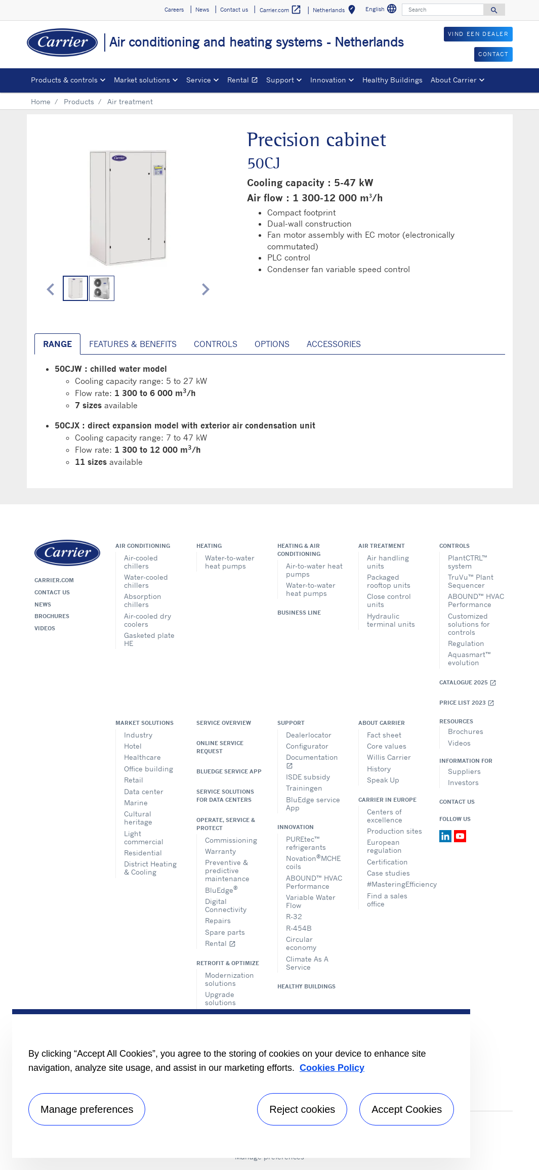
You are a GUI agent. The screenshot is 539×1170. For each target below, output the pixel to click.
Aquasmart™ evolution (469, 658)
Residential (143, 852)
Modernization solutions (229, 979)
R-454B (299, 928)
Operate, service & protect (225, 824)
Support (291, 722)
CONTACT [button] (493, 54)
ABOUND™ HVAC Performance (476, 600)
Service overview (223, 722)
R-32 (294, 916)
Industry (138, 734)
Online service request (219, 747)
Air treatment (381, 545)
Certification (387, 861)
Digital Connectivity (225, 905)
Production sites (394, 831)
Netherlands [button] (336, 11)
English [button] (382, 10)
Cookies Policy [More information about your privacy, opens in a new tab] (332, 1068)
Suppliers (464, 771)
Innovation (295, 827)
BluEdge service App (229, 771)
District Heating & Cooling (150, 867)
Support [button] (280, 79)
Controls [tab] (215, 344)
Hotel (133, 746)
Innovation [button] (328, 79)
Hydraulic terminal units (391, 620)
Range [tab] (57, 344)
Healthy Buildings (392, 79)
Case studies (388, 873)
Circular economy (301, 943)
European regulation (384, 846)
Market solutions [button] (142, 79)
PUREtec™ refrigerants (306, 843)
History (379, 768)
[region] (241, 1083)
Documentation (312, 761)
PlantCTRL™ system (467, 561)
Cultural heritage (138, 817)
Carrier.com (54, 580)
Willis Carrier (389, 757)
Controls (454, 545)
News (42, 604)
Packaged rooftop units (388, 581)
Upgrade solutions (220, 998)
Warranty (220, 851)
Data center (143, 791)
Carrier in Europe (387, 799)
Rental (244, 81)
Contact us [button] (234, 9)
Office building (148, 768)
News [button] (202, 9)
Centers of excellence (384, 815)
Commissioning (231, 840)
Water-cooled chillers (146, 581)
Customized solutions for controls (469, 624)
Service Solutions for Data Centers (225, 795)
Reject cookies (302, 1109)
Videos (44, 628)
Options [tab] (272, 344)
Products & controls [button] (64, 79)
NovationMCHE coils (313, 862)
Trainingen (304, 788)
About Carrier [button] (454, 79)
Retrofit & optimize (227, 963)
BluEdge (221, 889)
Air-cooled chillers (141, 561)
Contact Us (457, 801)
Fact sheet (384, 734)
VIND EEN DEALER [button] (478, 33)
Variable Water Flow (311, 901)
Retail (133, 779)
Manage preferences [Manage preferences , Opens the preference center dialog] (86, 1109)
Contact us (52, 592)
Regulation (466, 643)
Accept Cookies (406, 1109)
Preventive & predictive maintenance (227, 870)
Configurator (307, 746)
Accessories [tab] (334, 344)
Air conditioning (142, 545)
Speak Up (383, 779)
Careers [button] (174, 9)
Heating (209, 545)
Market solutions (144, 722)
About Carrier (381, 722)
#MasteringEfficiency (395, 884)
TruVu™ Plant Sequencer (470, 581)
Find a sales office (387, 899)
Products (79, 101)
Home (41, 101)
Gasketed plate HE (149, 639)
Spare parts (225, 932)
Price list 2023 (466, 703)
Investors (463, 782)
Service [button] (198, 79)
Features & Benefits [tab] (133, 344)
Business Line (299, 612)
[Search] (443, 10)
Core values (386, 746)
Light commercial (143, 837)
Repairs (218, 920)
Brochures (51, 616)
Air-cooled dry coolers (147, 620)
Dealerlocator (308, 734)
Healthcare (142, 757)
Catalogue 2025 (467, 682)
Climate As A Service (307, 963)
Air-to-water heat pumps (314, 569)
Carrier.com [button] (281, 10)
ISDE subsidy (308, 776)
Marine (136, 802)
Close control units (389, 600)
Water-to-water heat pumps (230, 561)
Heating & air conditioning (298, 549)
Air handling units (388, 561)
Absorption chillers (142, 600)
